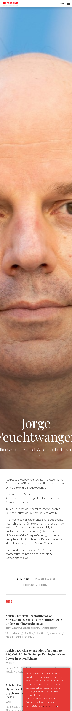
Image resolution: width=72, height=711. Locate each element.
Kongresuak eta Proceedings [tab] (36, 585)
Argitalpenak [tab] (23, 579)
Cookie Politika (50, 705)
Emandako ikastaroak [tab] (45, 579)
